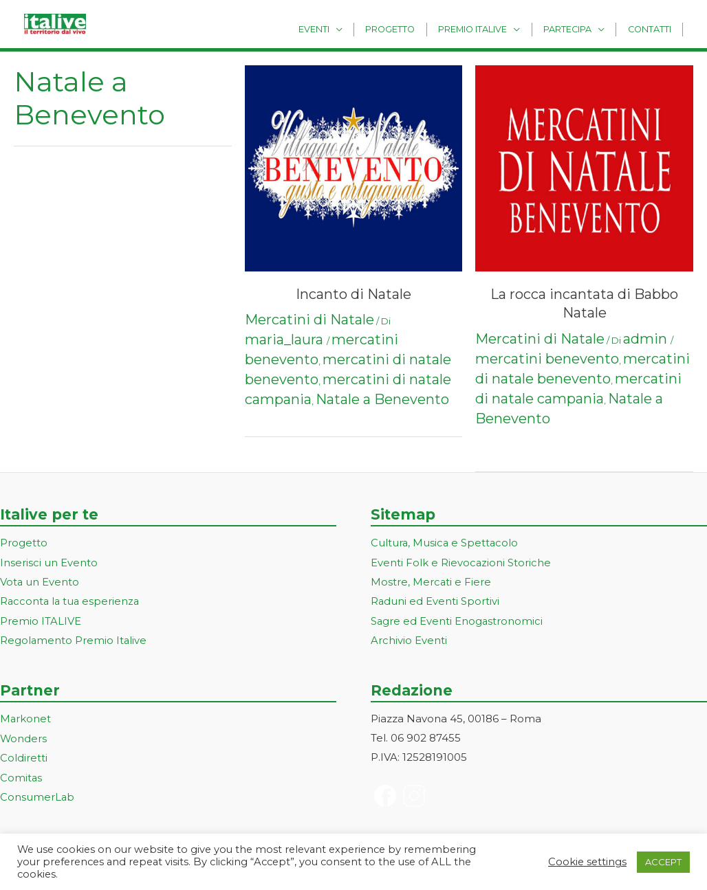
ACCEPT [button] (663, 861)
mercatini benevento (547, 359)
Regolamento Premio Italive (74, 638)
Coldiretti (23, 754)
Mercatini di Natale (309, 319)
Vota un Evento (40, 581)
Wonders (23, 735)
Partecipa (575, 28)
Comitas (21, 773)
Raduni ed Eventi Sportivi (435, 600)
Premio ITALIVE (40, 619)
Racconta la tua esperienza (71, 600)
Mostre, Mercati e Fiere (431, 581)
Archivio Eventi (409, 638)
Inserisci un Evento (49, 561)
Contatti (651, 28)
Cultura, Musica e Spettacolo (445, 542)
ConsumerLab (37, 792)
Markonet (26, 716)
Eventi (335, 28)
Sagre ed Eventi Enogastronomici (457, 619)
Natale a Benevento (382, 399)
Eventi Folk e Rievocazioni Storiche (461, 561)
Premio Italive (484, 28)
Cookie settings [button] (587, 862)
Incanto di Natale (353, 294)
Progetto (408, 28)
